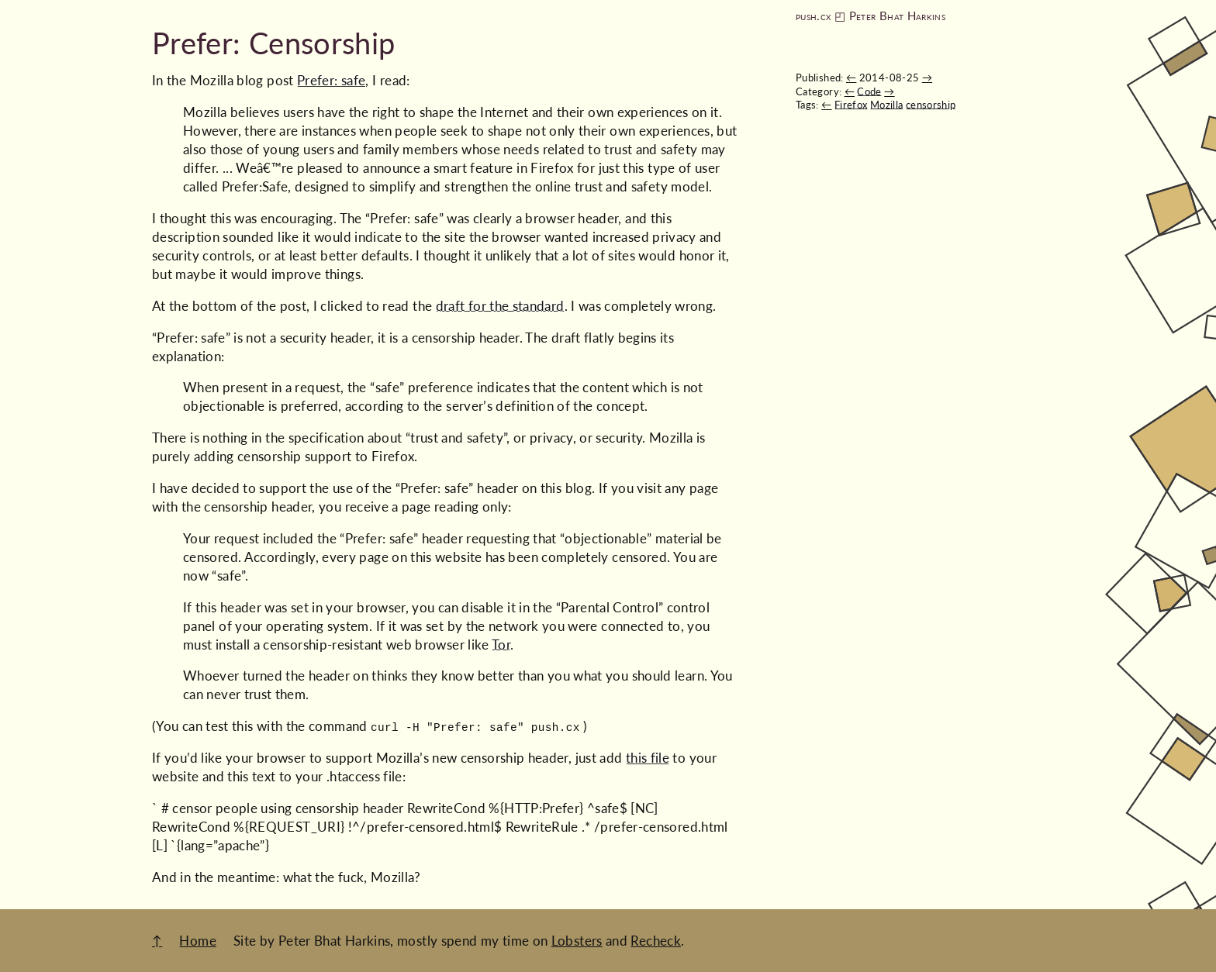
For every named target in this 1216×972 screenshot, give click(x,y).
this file (647, 758)
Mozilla (886, 104)
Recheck (655, 940)
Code (869, 91)
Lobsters (577, 940)
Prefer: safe (331, 80)
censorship (931, 104)
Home (197, 940)
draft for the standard (500, 306)
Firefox (851, 104)
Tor (501, 644)
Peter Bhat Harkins (897, 15)
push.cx (813, 15)
